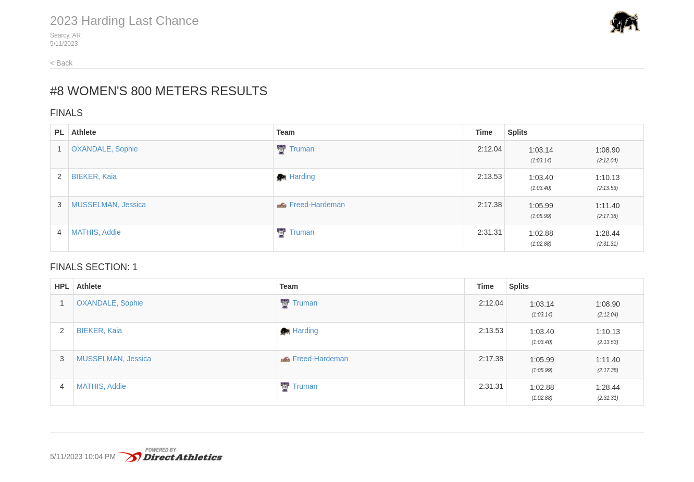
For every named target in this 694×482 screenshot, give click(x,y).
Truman (301, 149)
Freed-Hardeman (317, 204)
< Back (61, 63)
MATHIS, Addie (96, 232)
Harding (302, 176)
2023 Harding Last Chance (124, 21)
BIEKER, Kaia (94, 176)
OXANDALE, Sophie (104, 149)
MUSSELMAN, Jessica (108, 204)
